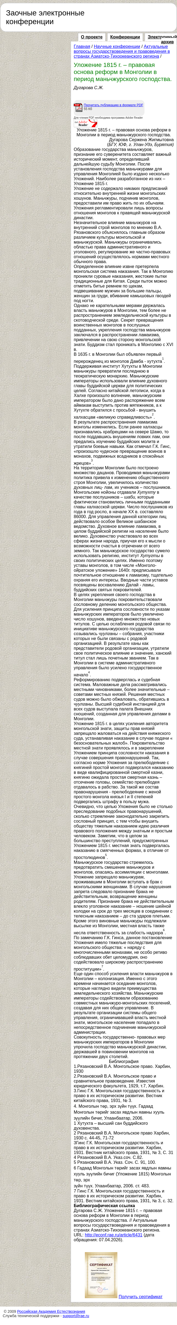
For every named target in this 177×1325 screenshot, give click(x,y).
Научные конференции (117, 46)
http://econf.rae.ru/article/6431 (114, 1235)
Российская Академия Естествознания (51, 1311)
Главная (82, 46)
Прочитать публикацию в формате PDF (113, 105)
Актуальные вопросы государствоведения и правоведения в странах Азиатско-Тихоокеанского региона (122, 51)
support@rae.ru (76, 1316)
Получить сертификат (141, 1296)
